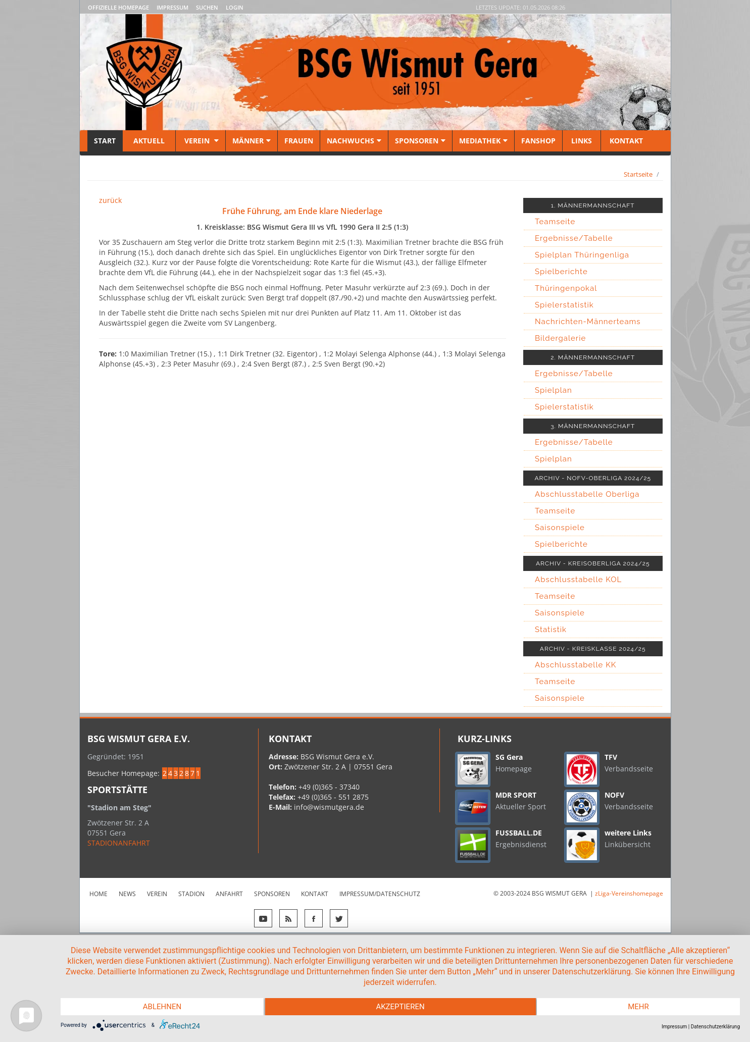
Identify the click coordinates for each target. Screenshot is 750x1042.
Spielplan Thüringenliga (582, 254)
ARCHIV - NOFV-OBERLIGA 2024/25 (592, 478)
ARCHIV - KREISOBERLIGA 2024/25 (593, 563)
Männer (251, 140)
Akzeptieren (400, 1006)
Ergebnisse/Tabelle (574, 238)
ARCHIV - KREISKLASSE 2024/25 (593, 648)
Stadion (191, 894)
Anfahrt (229, 894)
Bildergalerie (560, 338)
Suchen (207, 7)
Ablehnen (162, 1006)
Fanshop (538, 140)
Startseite (638, 174)
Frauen (298, 140)
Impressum (172, 7)
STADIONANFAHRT (118, 843)
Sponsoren (420, 140)
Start (105, 140)
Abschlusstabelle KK (575, 664)
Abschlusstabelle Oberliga (587, 494)
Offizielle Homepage (118, 7)
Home (98, 894)
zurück (110, 200)
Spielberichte (561, 271)
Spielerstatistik (564, 304)
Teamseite (555, 221)
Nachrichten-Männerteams (588, 321)
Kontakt (625, 140)
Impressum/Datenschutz (379, 894)
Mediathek (483, 140)
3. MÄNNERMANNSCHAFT (593, 426)
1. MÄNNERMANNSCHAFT (593, 205)
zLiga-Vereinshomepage (629, 893)
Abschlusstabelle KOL (578, 579)
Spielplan (553, 390)
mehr (638, 1006)
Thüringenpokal (566, 288)
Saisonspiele (560, 527)
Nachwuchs (354, 140)
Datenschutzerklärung (715, 1026)
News (127, 894)
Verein (200, 140)
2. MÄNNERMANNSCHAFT (593, 357)
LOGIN (234, 7)
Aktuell (149, 140)
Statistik (551, 629)
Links (581, 140)
